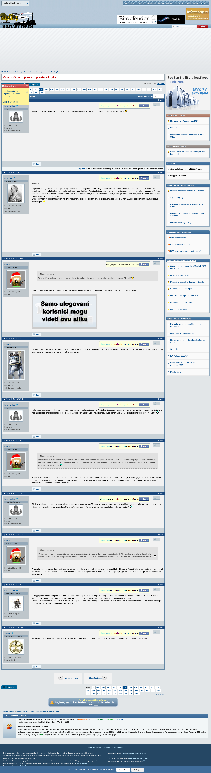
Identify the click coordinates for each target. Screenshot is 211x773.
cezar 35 (8, 178)
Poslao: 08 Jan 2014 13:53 (14, 172)
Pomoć (195, 3)
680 (31, 92)
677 (109, 694)
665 (111, 89)
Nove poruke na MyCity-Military (181, 261)
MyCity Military (130, 3)
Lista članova (179, 3)
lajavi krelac (9, 106)
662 (95, 89)
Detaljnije (119, 719)
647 (97, 687)
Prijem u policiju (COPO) (180, 223)
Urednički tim (117, 747)
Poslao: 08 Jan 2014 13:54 (14, 258)
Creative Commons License (138, 758)
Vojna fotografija (177, 197)
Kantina (161, 3)
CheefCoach (9, 590)
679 (120, 694)
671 (144, 89)
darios (7, 264)
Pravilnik (169, 3)
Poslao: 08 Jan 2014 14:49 (14, 399)
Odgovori (34, 84)
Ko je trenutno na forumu (16, 716)
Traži (189, 3)
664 (106, 89)
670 (138, 89)
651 (35, 89)
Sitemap (107, 747)
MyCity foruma (82, 763)
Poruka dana (175, 372)
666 (116, 89)
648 (103, 687)
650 (30, 89)
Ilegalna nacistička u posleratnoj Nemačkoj (11, 93)
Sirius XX (174, 349)
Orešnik (173, 128)
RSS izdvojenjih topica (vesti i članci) (185, 251)
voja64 (7, 633)
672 (149, 89)
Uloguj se (141, 3)
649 (108, 687)
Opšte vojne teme (21, 72)
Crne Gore (10, 102)
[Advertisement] (105, 51)
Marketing (204, 3)
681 (36, 92)
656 (62, 89)
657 (68, 89)
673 (154, 89)
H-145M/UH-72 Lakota (179, 275)
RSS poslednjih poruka (180, 244)
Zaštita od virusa (140, 753)
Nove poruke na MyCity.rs (179, 319)
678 (115, 694)
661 (89, 89)
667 (122, 89)
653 (46, 89)
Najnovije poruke (94, 747)
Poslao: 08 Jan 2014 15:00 (14, 440)
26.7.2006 (161, 84)
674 (160, 89)
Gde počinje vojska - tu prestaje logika (44, 72)
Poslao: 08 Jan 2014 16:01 (14, 493)
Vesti (124, 753)
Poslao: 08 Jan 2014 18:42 (14, 627)
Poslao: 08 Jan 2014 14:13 (14, 338)
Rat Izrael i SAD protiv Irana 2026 (184, 121)
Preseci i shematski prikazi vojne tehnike (187, 191)
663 (100, 89)
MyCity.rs (130, 753)
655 (57, 89)
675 (98, 694)
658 (73, 89)
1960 (42, 92)
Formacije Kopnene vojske (181, 289)
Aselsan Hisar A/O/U (179, 309)
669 (133, 89)
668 (127, 89)
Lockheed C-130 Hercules (181, 302)
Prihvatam (123, 770)
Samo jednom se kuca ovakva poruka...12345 (182, 364)
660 (84, 89)
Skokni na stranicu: (145, 96)
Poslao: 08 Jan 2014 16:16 (14, 535)
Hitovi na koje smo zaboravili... (183, 333)
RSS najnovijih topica (179, 237)
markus (7, 344)
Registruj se (151, 3)
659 (78, 89)
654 (51, 89)
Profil (38, 164)
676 (104, 694)
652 (40, 89)
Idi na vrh (161, 694)
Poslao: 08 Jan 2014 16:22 (14, 585)
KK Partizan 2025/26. (179, 356)
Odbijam (137, 770)
